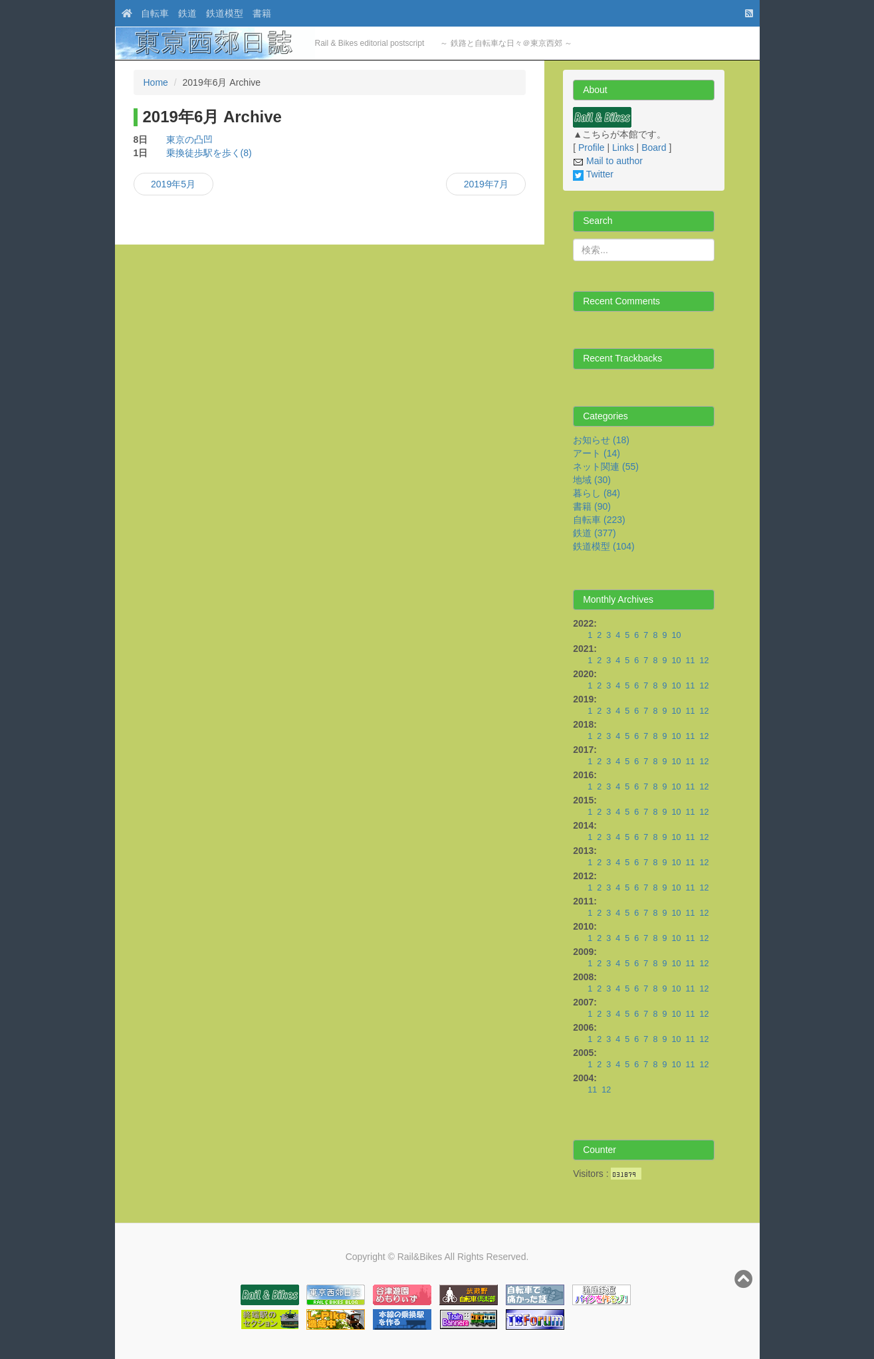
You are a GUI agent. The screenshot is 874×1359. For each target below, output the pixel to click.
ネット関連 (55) (606, 466)
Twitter (593, 174)
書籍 (262, 13)
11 (690, 660)
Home (156, 82)
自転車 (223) (599, 519)
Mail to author (608, 161)
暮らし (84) (596, 493)
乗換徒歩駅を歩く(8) (209, 153)
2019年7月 (486, 184)
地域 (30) (592, 479)
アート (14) (596, 453)
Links (623, 147)
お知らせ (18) (601, 440)
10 (676, 635)
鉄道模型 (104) (604, 546)
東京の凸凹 (189, 139)
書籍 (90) (592, 506)
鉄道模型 (224, 13)
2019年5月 (173, 184)
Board (653, 147)
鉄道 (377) (594, 533)
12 (704, 660)
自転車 (155, 13)
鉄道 (187, 13)
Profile (591, 147)
